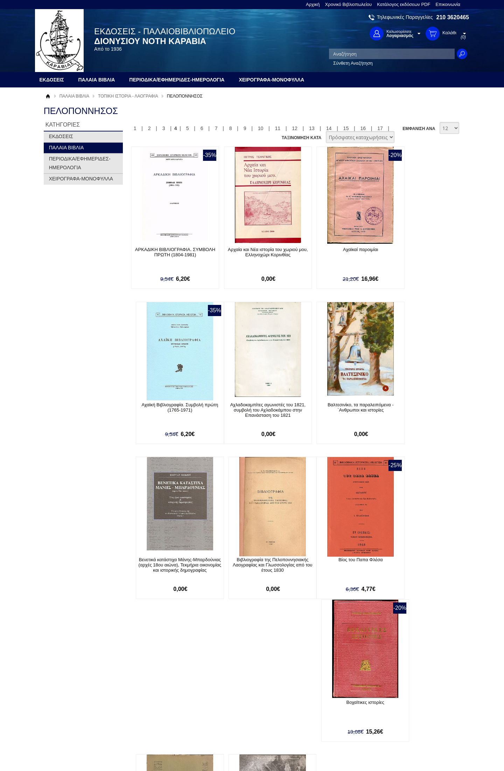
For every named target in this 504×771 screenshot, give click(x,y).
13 (312, 128)
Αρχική (313, 4)
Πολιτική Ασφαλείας (153, 723)
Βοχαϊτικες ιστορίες (249, 560)
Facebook (327, 694)
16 (363, 128)
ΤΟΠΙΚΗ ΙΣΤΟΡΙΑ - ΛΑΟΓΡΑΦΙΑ (128, 96)
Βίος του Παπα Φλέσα (169, 560)
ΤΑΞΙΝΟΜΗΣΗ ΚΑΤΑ (301, 137)
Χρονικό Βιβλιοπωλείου (348, 4)
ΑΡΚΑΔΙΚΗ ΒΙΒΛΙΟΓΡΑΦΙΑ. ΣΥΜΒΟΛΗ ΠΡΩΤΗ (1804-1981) (169, 252)
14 (329, 128)
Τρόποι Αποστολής (152, 712)
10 (261, 128)
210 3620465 (452, 17)
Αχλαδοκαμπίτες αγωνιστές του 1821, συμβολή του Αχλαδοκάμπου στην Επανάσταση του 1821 (169, 410)
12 (295, 128)
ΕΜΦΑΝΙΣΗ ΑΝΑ (418, 128)
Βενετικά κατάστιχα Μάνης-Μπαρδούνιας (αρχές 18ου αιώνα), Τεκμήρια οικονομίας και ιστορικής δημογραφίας (330, 412)
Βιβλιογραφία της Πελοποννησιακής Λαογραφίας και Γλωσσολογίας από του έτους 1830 (411, 410)
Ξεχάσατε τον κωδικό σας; (244, 716)
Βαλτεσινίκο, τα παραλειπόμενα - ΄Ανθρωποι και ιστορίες (250, 407)
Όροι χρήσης (61, 705)
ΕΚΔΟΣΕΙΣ (61, 136)
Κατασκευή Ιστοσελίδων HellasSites (424, 754)
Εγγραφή (227, 705)
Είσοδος (226, 694)
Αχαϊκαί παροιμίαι (330, 249)
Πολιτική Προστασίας (69, 716)
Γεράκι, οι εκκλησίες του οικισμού (411, 560)
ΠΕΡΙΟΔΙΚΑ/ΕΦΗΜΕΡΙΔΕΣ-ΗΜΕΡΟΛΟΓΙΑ (80, 163)
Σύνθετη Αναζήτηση (353, 63)
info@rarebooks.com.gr (412, 728)
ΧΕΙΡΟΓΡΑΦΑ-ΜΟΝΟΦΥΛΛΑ (81, 178)
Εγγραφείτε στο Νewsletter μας (177, 657)
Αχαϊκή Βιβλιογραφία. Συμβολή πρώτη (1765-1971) (411, 252)
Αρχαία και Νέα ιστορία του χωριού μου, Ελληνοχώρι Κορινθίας (250, 252)
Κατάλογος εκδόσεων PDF (403, 4)
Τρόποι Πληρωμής (152, 701)
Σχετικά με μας (63, 694)
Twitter (323, 705)
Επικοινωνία (447, 4)
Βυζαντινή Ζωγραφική (330, 560)
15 (346, 128)
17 (380, 128)
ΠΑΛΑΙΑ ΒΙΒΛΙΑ (74, 96)
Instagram (327, 717)
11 (277, 128)
